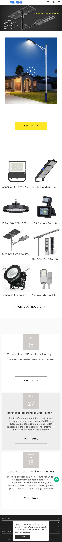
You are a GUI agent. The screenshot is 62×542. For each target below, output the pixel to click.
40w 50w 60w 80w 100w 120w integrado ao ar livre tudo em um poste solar (46, 259)
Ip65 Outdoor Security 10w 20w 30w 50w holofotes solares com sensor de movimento (46, 223)
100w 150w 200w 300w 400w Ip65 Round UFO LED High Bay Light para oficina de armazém (16, 223)
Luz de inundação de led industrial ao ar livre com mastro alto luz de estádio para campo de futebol (46, 187)
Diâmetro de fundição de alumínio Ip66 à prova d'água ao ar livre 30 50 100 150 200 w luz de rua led (46, 295)
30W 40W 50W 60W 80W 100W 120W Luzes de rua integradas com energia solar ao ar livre (16, 253)
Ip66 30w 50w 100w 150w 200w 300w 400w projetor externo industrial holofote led (16, 187)
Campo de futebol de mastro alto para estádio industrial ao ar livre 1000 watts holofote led (16, 295)
